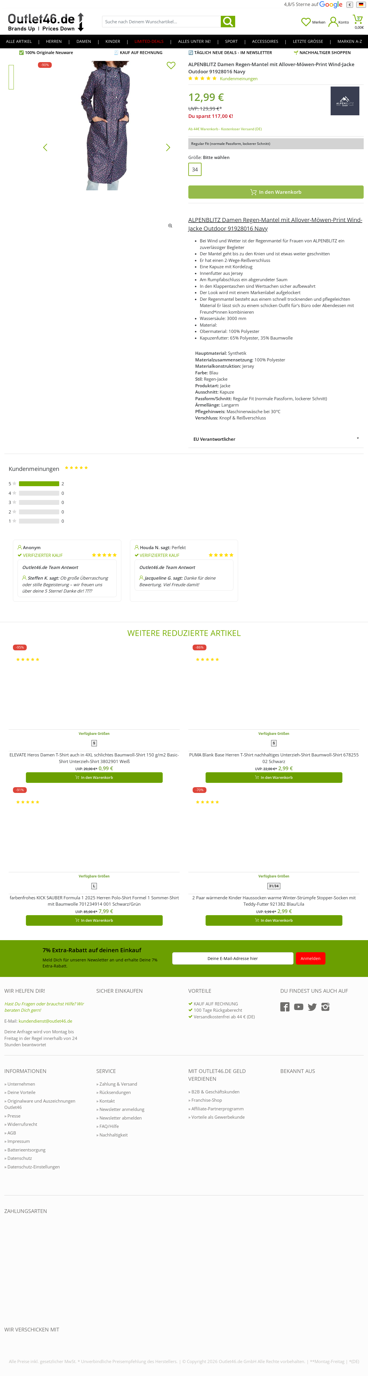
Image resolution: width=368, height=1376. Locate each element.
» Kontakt (105, 1101)
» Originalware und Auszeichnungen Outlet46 (39, 1104)
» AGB (10, 1133)
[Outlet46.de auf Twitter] (312, 1006)
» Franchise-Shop (205, 1100)
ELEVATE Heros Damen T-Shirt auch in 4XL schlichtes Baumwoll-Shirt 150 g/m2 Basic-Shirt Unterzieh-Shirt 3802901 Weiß (94, 758)
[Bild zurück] (45, 147)
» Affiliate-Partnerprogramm (216, 1108)
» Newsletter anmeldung (120, 1109)
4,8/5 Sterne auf (313, 4)
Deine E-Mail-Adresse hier (233, 958)
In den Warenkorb (276, 192)
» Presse (12, 1116)
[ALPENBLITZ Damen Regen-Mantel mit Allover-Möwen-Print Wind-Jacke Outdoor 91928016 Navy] (106, 147)
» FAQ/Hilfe (107, 1126)
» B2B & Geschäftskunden (213, 1092)
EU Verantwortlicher (214, 439)
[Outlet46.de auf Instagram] (325, 1006)
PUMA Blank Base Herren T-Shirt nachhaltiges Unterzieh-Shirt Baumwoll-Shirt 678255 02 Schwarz (274, 758)
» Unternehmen (19, 1084)
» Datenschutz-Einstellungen (32, 1167)
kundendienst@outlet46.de (45, 1021)
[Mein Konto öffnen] (338, 22)
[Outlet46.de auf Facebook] (285, 1006)
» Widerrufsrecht (20, 1124)
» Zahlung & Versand (116, 1084)
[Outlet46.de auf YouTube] (298, 1006)
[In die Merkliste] (171, 66)
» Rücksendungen (113, 1092)
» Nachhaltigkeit (112, 1135)
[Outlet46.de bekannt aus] (284, 1133)
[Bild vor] (168, 147)
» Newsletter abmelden (119, 1118)
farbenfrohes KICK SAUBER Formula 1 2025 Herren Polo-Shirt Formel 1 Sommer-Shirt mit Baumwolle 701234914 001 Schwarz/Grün (94, 901)
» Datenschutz (18, 1158)
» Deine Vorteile (19, 1092)
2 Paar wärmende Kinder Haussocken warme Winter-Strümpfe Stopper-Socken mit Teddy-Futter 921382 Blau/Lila (274, 901)
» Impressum (17, 1141)
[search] (228, 21)
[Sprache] (361, 5)
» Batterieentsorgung (24, 1150)
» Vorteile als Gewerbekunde (216, 1117)
